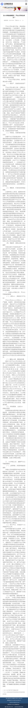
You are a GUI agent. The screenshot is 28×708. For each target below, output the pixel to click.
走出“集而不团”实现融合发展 (12, 690)
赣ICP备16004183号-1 (9, 706)
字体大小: (19, 20)
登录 (26, 0)
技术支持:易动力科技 (19, 706)
